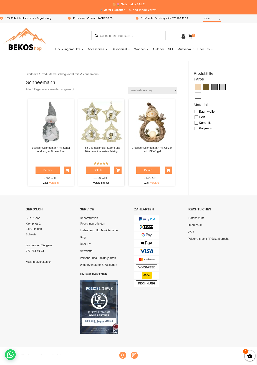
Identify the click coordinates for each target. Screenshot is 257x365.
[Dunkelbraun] (206, 87)
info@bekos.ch (41, 261)
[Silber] (222, 87)
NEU (171, 49)
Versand (54, 182)
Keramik (205, 123)
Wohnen (139, 49)
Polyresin (205, 128)
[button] (10, 354)
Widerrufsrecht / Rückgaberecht (208, 238)
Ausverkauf (185, 49)
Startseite (32, 74)
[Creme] (198, 87)
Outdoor (158, 49)
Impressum (195, 224)
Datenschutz (196, 218)
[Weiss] (198, 95)
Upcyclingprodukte (67, 49)
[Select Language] (212, 19)
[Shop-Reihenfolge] (152, 90)
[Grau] (214, 87)
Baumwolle (207, 111)
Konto (183, 36)
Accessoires (96, 49)
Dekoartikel (119, 49)
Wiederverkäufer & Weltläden (98, 264)
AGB (191, 231)
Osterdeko (128, 4)
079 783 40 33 (35, 250)
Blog (83, 237)
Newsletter (87, 251)
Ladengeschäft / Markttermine (99, 230)
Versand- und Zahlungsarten (98, 258)
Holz (202, 117)
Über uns (203, 49)
